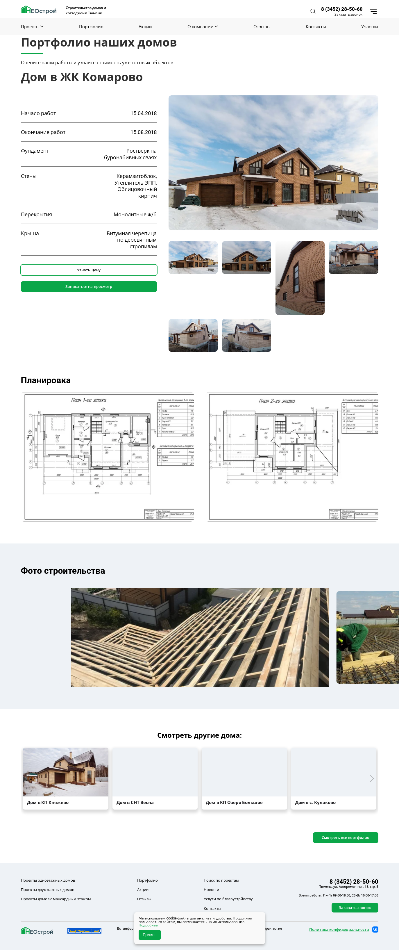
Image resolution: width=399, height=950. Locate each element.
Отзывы (262, 26)
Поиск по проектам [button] (221, 880)
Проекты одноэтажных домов (48, 880)
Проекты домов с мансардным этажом (56, 898)
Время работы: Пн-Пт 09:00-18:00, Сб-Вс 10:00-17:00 (338, 895)
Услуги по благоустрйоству (228, 898)
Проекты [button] (32, 26)
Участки (369, 26)
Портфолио (91, 26)
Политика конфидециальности (339, 929)
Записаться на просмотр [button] (88, 286)
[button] (313, 11)
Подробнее (148, 925)
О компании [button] (202, 26)
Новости (211, 889)
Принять (150, 935)
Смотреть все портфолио (345, 837)
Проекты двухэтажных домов (47, 889)
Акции (145, 26)
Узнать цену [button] (88, 269)
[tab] (193, 257)
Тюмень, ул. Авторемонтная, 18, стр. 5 (348, 887)
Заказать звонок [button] (348, 14)
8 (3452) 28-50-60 (342, 9)
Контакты (316, 26)
